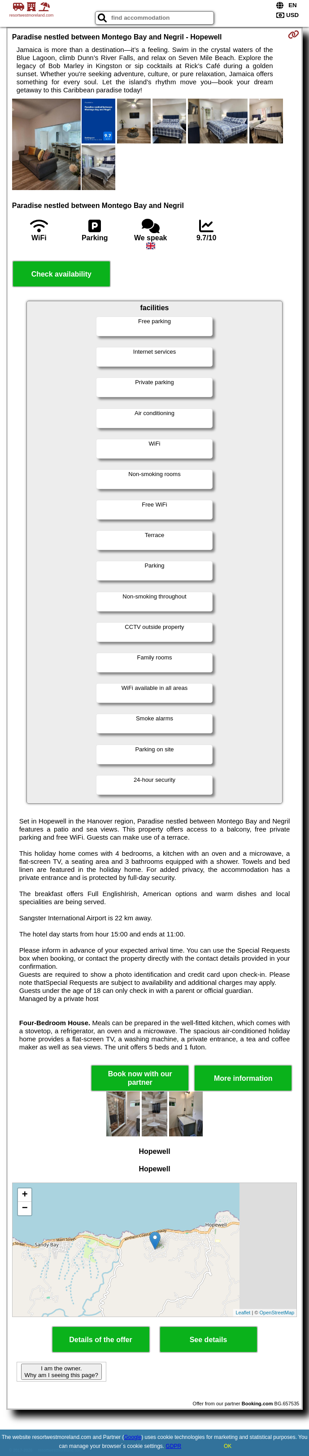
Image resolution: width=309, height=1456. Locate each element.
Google (132, 1437)
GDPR (174, 1446)
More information (243, 1078)
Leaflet (242, 1312)
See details (208, 1339)
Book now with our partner (140, 1078)
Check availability (61, 274)
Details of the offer (100, 1339)
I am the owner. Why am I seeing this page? (61, 1371)
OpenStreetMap (277, 1312)
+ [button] (25, 1195)
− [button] (25, 1208)
